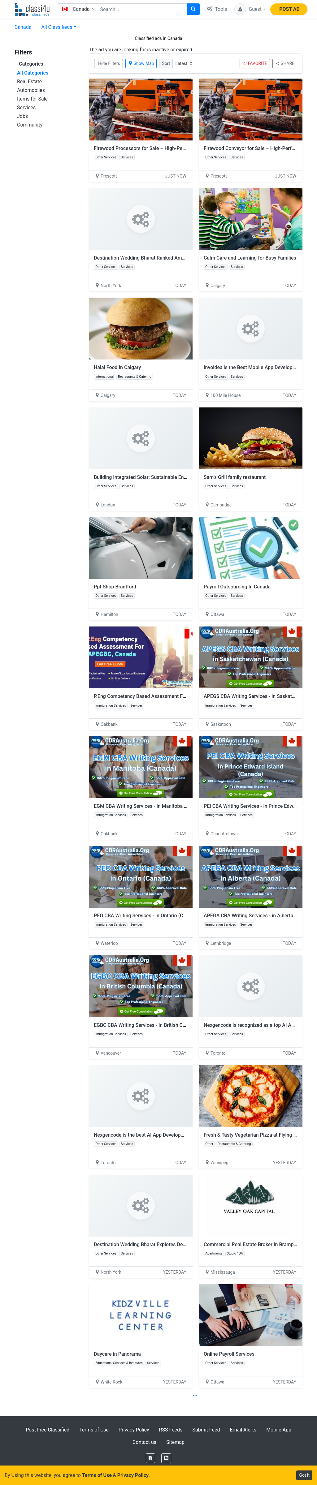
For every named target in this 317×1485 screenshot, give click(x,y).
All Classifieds (56, 27)
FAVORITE (254, 63)
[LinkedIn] (166, 1458)
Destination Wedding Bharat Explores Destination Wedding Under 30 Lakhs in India (185, 1244)
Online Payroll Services (229, 1354)
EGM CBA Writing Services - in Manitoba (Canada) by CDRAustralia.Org (172, 806)
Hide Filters (109, 63)
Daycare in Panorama (117, 1354)
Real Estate (29, 81)
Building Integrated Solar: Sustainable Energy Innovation (156, 477)
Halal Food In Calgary (117, 367)
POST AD (289, 9)
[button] (249, 9)
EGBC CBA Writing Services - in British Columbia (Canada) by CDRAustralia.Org (181, 1025)
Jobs (22, 116)
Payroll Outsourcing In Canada (237, 587)
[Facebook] (150, 1458)
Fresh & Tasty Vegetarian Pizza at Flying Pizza (254, 1135)
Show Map (141, 63)
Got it (304, 1475)
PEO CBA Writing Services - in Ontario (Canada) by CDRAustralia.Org (169, 916)
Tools (217, 9)
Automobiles (31, 90)
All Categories (32, 73)
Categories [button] (29, 64)
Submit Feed (206, 1430)
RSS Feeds (171, 1430)
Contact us (144, 1442)
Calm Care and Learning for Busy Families (250, 258)
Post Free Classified (47, 1430)
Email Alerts (243, 1430)
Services (26, 107)
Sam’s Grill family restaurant (235, 477)
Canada (23, 27)
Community (29, 125)
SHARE (284, 63)
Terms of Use (94, 1430)
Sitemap (175, 1442)
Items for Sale (32, 99)
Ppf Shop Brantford (115, 587)
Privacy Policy (134, 1430)
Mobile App (278, 1430)
